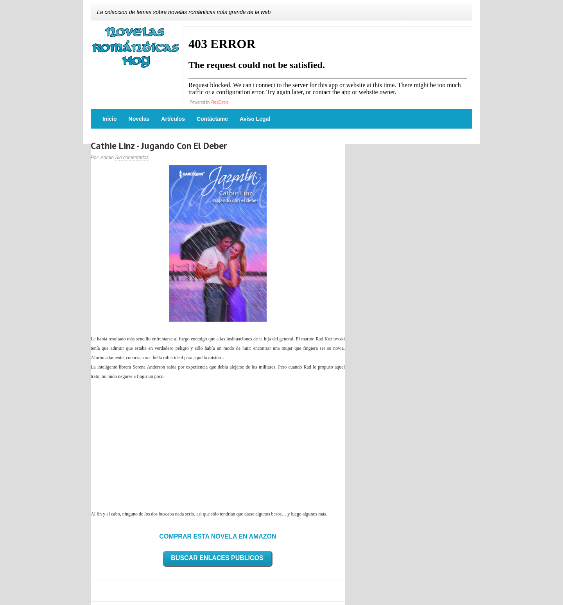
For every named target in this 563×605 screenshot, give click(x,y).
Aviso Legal (255, 119)
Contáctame (212, 119)
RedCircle (220, 102)
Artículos (173, 119)
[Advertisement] (218, 445)
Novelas (139, 119)
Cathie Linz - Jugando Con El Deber (159, 146)
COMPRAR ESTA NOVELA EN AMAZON (217, 536)
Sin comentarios (132, 157)
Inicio (109, 119)
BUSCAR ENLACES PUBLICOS (217, 558)
